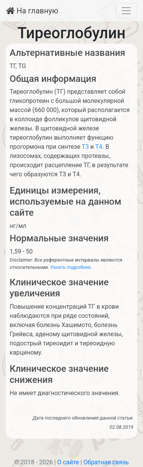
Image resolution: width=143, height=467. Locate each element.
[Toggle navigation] (126, 10)
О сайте (68, 462)
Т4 (99, 146)
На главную (32, 10)
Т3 (85, 146)
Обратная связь (106, 462)
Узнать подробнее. (71, 267)
